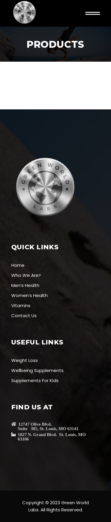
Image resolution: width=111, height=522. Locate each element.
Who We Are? (26, 275)
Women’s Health (29, 295)
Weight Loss (24, 360)
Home (18, 265)
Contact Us (24, 315)
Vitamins (20, 305)
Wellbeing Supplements (37, 370)
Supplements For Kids (35, 380)
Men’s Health (25, 285)
